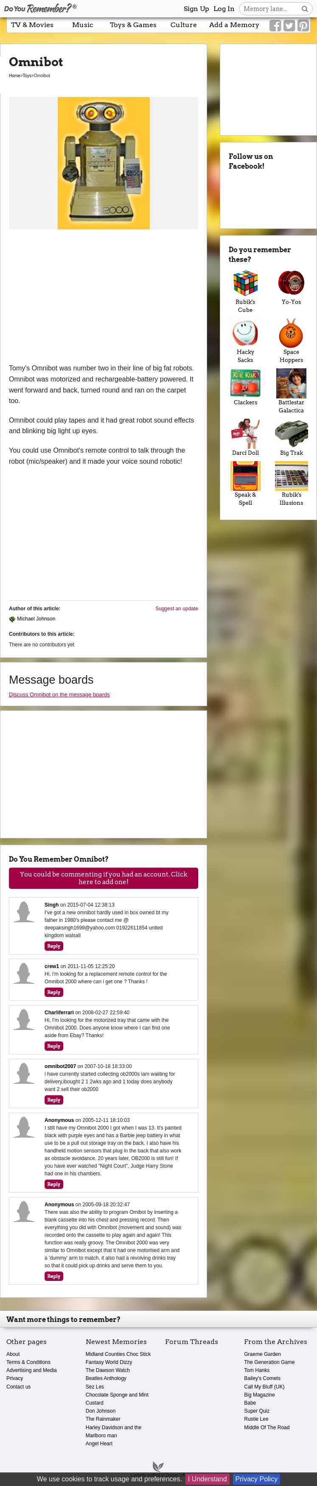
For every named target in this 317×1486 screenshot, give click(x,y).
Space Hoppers (291, 341)
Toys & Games (133, 25)
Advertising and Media (31, 1370)
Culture (184, 25)
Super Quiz (256, 1411)
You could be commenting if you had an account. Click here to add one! (103, 878)
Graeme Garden (262, 1354)
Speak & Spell (245, 483)
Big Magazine (259, 1395)
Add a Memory (234, 25)
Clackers (245, 387)
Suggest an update (176, 609)
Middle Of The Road (266, 1427)
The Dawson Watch (108, 1370)
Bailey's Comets (262, 1378)
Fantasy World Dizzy (109, 1362)
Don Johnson (101, 1411)
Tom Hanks (256, 1370)
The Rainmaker (103, 1419)
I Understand (207, 1479)
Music (82, 25)
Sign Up (196, 9)
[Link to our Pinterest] (303, 26)
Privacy (14, 1378)
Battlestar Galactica (291, 391)
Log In (224, 9)
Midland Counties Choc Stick (118, 1354)
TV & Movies (32, 25)
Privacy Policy (257, 1479)
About (13, 1354)
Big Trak (291, 437)
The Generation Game (269, 1362)
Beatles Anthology (106, 1378)
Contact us (18, 1387)
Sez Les (95, 1387)
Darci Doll (245, 437)
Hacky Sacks (245, 341)
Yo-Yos (291, 286)
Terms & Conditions (28, 1362)
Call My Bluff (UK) (264, 1387)
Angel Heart (99, 1444)
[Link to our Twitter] (289, 26)
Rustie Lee (256, 1419)
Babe (250, 1403)
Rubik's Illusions (291, 483)
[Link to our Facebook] (275, 26)
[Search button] (305, 9)
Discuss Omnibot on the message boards (59, 694)
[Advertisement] (103, 299)
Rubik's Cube (245, 290)
